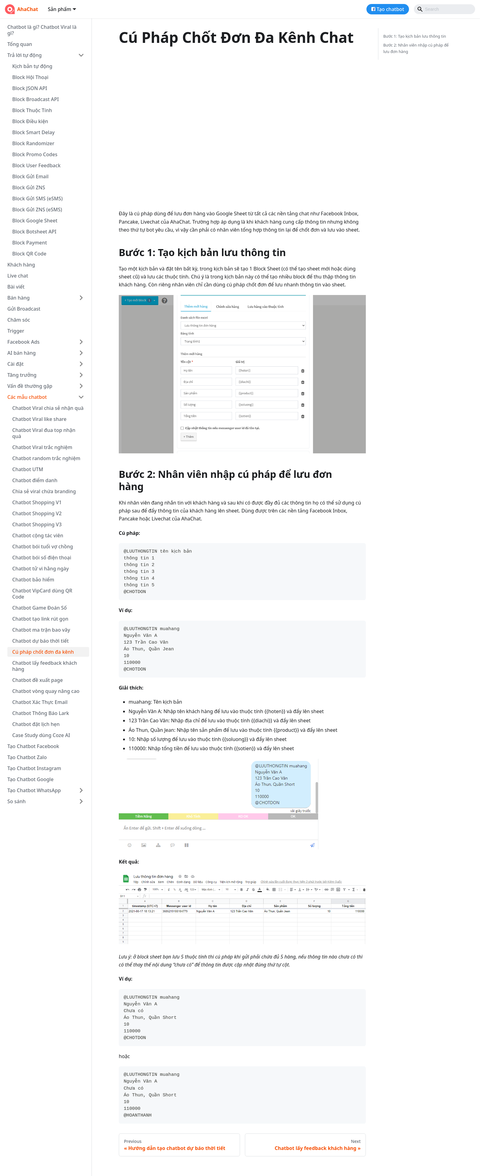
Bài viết (15, 286)
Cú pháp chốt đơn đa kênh (43, 652)
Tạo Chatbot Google (30, 779)
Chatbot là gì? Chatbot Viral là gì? (42, 30)
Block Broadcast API (35, 99)
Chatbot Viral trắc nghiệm (42, 447)
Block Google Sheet (35, 220)
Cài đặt (15, 364)
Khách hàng (21, 264)
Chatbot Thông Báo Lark (40, 713)
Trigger (15, 330)
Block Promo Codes (34, 154)
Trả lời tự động (24, 55)
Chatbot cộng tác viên (37, 535)
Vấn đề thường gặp (29, 386)
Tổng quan (19, 44)
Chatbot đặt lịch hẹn (36, 724)
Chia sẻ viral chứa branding (44, 491)
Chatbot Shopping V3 (37, 524)
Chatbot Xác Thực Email (39, 702)
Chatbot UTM (27, 469)
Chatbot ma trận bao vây (41, 629)
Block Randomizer (33, 143)
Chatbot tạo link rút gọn (40, 618)
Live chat (17, 275)
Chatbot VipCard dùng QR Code (42, 593)
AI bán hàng (21, 353)
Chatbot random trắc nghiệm (46, 458)
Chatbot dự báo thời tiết (40, 640)
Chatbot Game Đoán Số (39, 607)
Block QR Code (29, 253)
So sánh (16, 801)
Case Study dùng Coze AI (41, 735)
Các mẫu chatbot (27, 397)
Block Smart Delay (33, 132)
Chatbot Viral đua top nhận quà (43, 433)
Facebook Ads (23, 341)
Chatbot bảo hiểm (33, 579)
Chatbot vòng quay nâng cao (46, 691)
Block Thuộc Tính (32, 110)
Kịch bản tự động (32, 66)
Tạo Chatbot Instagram (34, 768)
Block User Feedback (36, 165)
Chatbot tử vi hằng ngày (40, 568)
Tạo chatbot (390, 9)
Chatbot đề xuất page (37, 680)
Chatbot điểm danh (34, 480)
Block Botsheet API (34, 231)
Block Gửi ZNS (28, 187)
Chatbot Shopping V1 (37, 502)
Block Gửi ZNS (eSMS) (37, 209)
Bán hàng (18, 297)
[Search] (444, 9)
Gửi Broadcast (23, 308)
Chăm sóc (18, 319)
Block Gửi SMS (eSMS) (37, 198)
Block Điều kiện (30, 121)
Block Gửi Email (30, 176)
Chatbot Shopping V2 (37, 513)
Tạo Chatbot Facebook (33, 746)
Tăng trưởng (21, 375)
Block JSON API (29, 88)
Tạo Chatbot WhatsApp (34, 790)
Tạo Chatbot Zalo (27, 757)
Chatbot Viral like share (39, 419)
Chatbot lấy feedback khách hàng (44, 666)
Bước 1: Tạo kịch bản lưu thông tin (414, 36)
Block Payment (29, 242)
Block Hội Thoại (30, 77)
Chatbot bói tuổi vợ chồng (42, 546)
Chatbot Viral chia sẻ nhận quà (48, 408)
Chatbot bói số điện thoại (41, 557)
